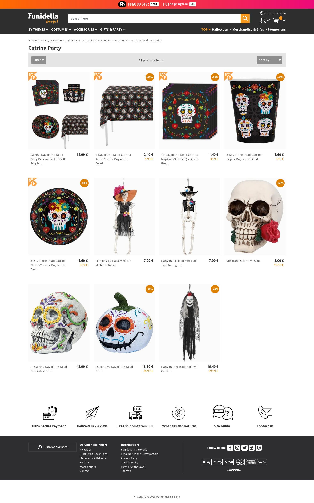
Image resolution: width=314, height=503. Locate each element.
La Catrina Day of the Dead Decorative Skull (48, 369)
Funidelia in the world (134, 449)
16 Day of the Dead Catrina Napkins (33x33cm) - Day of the (179, 159)
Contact (84, 471)
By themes (36, 29)
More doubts (88, 467)
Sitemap (126, 471)
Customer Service (52, 447)
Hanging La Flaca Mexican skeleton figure (113, 263)
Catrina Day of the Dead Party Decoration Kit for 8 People (47, 159)
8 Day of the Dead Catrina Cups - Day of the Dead (244, 157)
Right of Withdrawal (133, 467)
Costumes (59, 29)
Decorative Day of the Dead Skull (114, 369)
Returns (84, 462)
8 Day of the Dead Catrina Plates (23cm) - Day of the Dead (48, 265)
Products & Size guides (93, 454)
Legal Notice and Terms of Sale (139, 454)
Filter (37, 60)
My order (85, 449)
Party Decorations (54, 40)
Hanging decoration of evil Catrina (179, 369)
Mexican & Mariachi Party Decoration (90, 40)
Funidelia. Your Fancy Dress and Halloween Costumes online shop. (43, 18)
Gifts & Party (111, 29)
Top (204, 29)
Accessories (84, 29)
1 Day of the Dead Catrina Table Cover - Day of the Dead (113, 159)
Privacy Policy (129, 458)
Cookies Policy (129, 462)
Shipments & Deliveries (94, 458)
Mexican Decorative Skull (243, 261)
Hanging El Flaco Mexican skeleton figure (178, 263)
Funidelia (33, 40)
